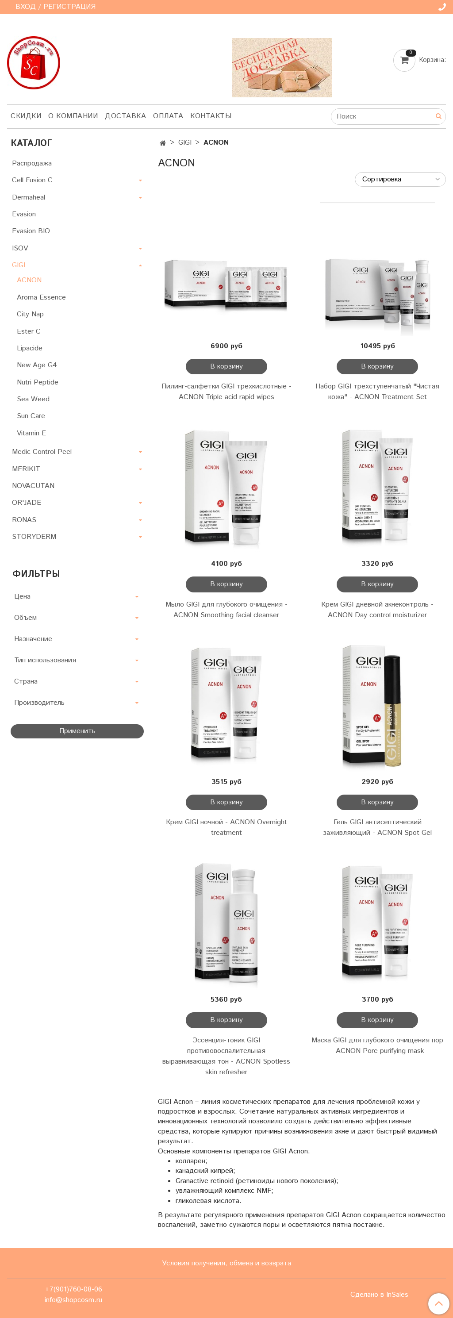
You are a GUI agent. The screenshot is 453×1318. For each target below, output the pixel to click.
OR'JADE (26, 503)
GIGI (185, 143)
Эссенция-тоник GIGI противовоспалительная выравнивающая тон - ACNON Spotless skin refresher (226, 1056)
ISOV (20, 248)
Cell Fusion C (32, 180)
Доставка (125, 116)
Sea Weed (33, 399)
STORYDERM (34, 537)
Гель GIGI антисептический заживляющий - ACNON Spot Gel (377, 827)
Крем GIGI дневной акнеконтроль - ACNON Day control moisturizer (377, 609)
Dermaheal (28, 197)
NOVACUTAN (33, 486)
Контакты (210, 116)
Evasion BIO (31, 231)
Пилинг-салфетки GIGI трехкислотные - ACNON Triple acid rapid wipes (226, 391)
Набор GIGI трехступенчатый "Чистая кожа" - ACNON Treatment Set (377, 391)
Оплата (168, 116)
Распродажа (32, 163)
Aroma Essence (41, 297)
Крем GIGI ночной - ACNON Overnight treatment (226, 827)
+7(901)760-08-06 (73, 1289)
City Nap (30, 314)
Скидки (26, 116)
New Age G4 (37, 365)
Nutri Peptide (37, 382)
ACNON (29, 280)
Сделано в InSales (379, 1295)
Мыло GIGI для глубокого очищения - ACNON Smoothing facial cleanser (226, 609)
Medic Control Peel (42, 452)
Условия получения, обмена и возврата (226, 1263)
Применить (77, 731)
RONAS (24, 520)
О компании (73, 116)
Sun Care (31, 416)
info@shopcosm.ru (73, 1300)
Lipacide (29, 348)
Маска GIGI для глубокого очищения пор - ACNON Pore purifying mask (377, 1045)
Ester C (29, 332)
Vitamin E (31, 433)
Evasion (24, 214)
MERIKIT (26, 469)
